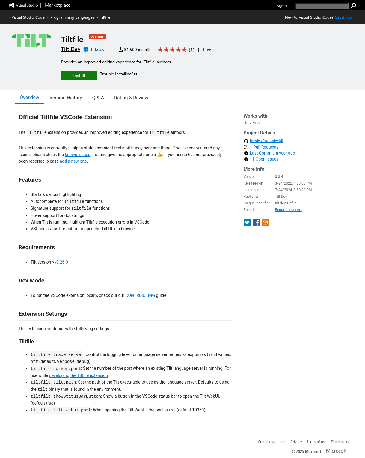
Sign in (282, 5)
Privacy (296, 441)
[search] (322, 6)
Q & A (98, 98)
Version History (65, 98)
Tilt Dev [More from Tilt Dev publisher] (70, 49)
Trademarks (340, 441)
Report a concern (288, 210)
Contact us (266, 441)
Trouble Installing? (119, 74)
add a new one (73, 161)
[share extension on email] (265, 224)
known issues (77, 154)
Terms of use (316, 441)
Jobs (282, 441)
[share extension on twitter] (247, 224)
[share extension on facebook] (257, 224)
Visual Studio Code (28, 17)
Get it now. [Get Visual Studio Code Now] (344, 17)
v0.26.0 (61, 262)
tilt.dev (98, 49)
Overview (29, 97)
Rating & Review (131, 98)
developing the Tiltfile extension (78, 375)
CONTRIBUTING (140, 295)
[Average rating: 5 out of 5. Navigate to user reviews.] (175, 49)
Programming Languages (72, 17)
